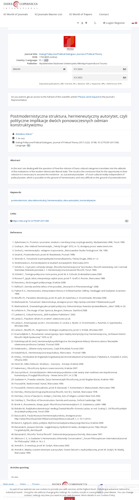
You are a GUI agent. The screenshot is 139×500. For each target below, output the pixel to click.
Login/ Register (114, 22)
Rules (23, 483)
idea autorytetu (71, 200)
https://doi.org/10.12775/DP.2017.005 (31, 220)
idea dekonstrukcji (37, 200)
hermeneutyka (54, 200)
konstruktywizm (88, 200)
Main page (8, 483)
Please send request (88, 96)
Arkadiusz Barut (24, 133)
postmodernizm (19, 200)
